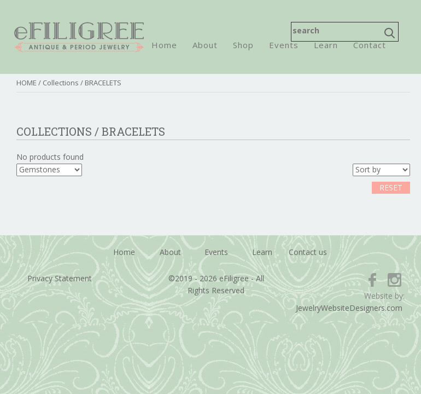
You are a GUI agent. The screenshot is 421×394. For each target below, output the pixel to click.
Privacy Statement (59, 278)
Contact (369, 44)
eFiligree (79, 37)
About (205, 44)
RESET (390, 187)
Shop (243, 44)
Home (164, 44)
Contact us (308, 252)
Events (284, 44)
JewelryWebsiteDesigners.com (349, 308)
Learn (326, 44)
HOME (26, 83)
